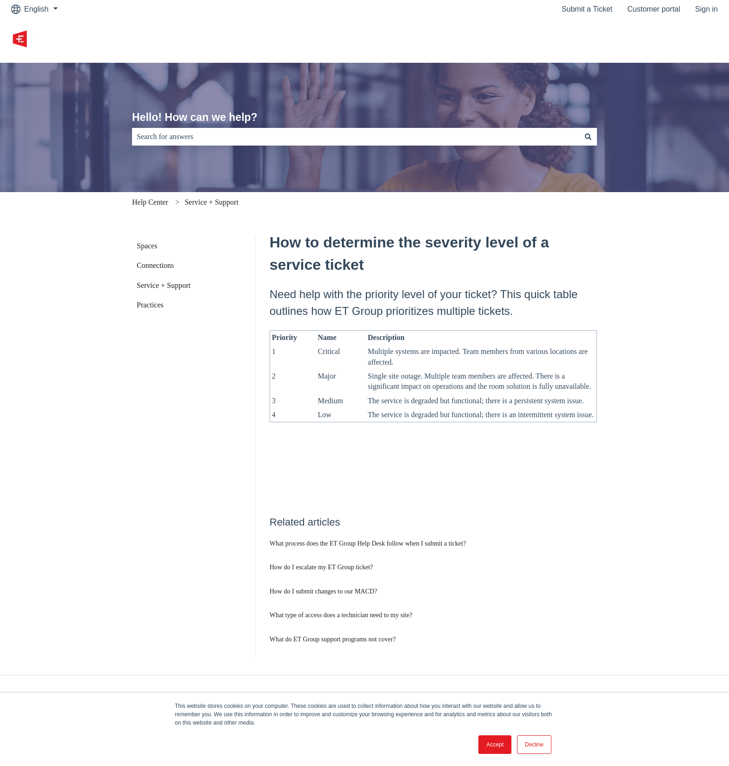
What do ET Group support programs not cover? (333, 639)
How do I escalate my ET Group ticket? (321, 567)
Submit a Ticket (587, 9)
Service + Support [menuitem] (164, 285)
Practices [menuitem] (150, 305)
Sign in (706, 9)
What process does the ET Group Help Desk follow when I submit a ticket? (368, 543)
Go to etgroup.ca (681, 40)
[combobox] (355, 137)
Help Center (150, 202)
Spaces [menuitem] (147, 246)
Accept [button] (495, 744)
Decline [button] (534, 744)
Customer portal (653, 9)
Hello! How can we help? (195, 117)
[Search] (588, 137)
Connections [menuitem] (155, 265)
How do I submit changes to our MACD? (323, 591)
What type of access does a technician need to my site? (341, 615)
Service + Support (212, 202)
